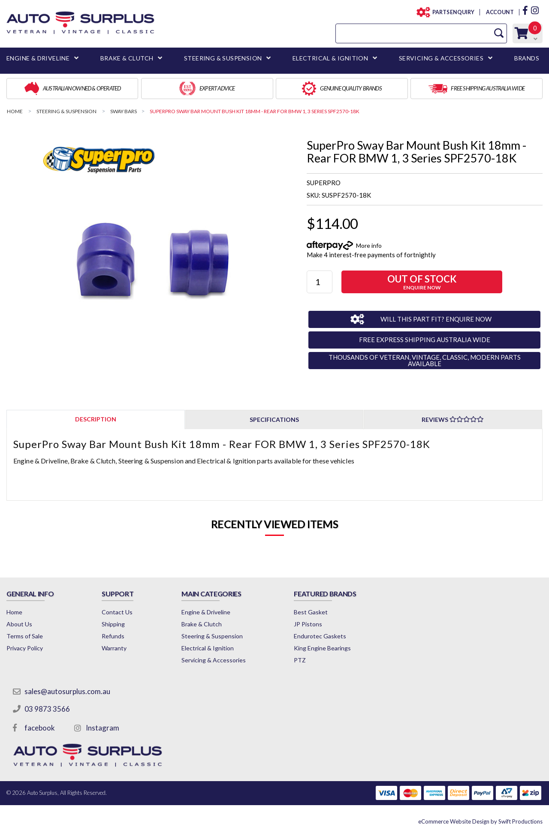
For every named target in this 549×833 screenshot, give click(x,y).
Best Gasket (311, 612)
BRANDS (526, 58)
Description (95, 419)
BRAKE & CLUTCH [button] (127, 58)
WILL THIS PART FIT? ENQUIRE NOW (436, 319)
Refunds (113, 636)
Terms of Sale (24, 636)
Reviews (453, 419)
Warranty (114, 648)
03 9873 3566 (47, 708)
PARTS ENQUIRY (450, 12)
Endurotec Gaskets (320, 636)
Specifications (274, 419)
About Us (19, 624)
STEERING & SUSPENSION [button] (223, 58)
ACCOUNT (499, 12)
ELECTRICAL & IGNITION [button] (330, 58)
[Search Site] (499, 33)
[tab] (95, 419)
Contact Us (117, 612)
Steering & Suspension (212, 636)
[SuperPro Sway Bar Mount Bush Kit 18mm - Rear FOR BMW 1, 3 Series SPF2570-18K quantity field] (319, 282)
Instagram (102, 727)
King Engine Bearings (322, 648)
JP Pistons (308, 624)
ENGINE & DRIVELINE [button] (37, 58)
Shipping (113, 624)
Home (14, 612)
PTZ (300, 660)
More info (369, 245)
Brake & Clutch (201, 624)
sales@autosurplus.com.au (67, 691)
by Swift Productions (480, 821)
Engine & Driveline (205, 612)
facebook (39, 727)
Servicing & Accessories (213, 660)
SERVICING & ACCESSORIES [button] (441, 58)
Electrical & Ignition (207, 648)
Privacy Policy (24, 648)
